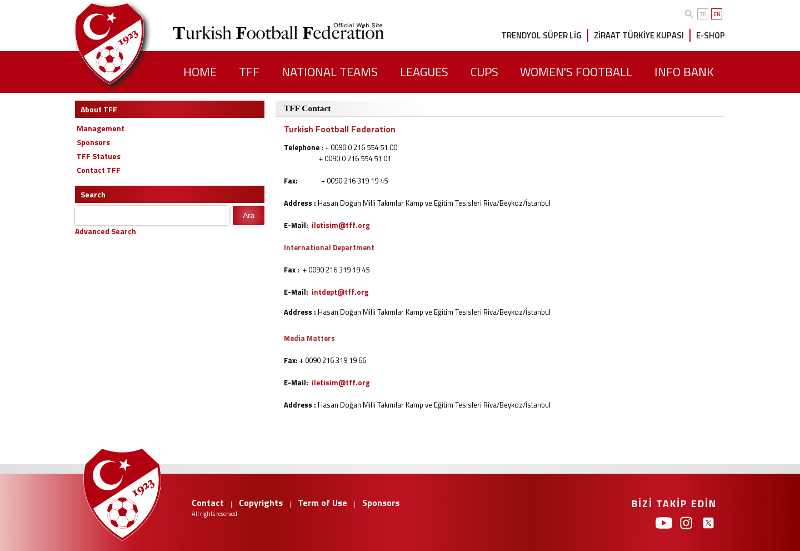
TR (703, 14)
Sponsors (380, 502)
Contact (208, 502)
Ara (248, 215)
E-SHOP (710, 35)
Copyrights (261, 502)
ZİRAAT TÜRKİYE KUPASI (639, 35)
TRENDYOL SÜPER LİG (541, 35)
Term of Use (322, 502)
